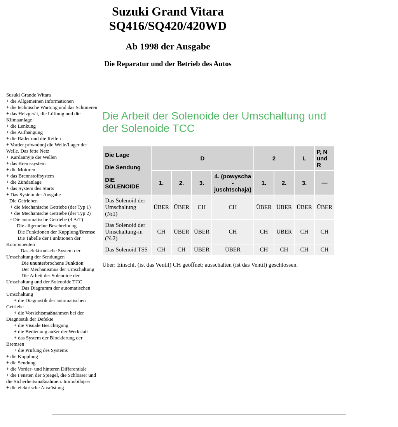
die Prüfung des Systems (43, 350)
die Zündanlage (26, 182)
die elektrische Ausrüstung (37, 387)
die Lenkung (23, 126)
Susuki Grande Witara (28, 95)
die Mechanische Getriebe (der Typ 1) (52, 207)
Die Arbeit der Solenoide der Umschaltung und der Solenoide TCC (44, 278)
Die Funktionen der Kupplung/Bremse (56, 232)
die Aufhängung (26, 132)
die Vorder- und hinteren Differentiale (48, 369)
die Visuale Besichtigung (43, 325)
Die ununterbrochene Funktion (52, 263)
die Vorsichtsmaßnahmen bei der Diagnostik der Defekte (45, 316)
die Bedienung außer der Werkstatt (53, 331)
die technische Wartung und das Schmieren (54, 107)
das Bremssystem (28, 163)
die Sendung (23, 362)
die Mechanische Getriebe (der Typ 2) (52, 213)
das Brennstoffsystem (32, 176)
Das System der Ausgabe (35, 194)
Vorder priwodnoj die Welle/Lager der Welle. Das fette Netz (46, 148)
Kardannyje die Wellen (33, 157)
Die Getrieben (23, 201)
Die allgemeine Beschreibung (47, 225)
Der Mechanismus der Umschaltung (57, 269)
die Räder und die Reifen (35, 138)
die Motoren (22, 169)
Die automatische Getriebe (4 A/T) (48, 219)
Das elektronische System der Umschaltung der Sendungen (43, 254)
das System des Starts (32, 188)
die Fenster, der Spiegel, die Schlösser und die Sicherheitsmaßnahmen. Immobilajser (51, 378)
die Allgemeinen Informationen (42, 101)
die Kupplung (24, 356)
